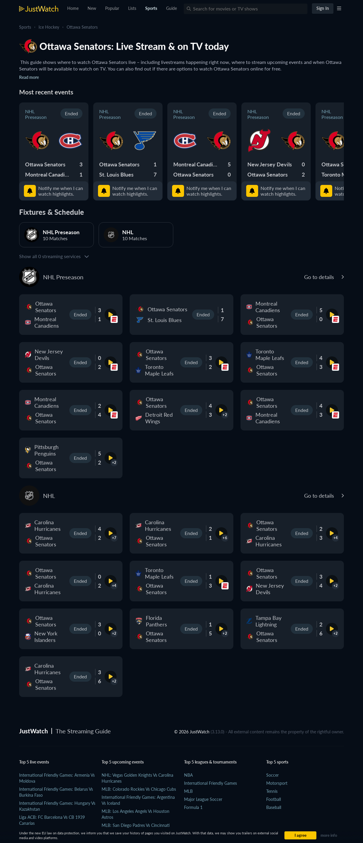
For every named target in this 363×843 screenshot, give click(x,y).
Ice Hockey (49, 27)
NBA (188, 775)
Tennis (272, 791)
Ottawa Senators (82, 27)
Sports (25, 27)
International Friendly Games (210, 783)
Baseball (273, 807)
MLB (188, 791)
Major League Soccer (203, 799)
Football (273, 799)
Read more (29, 77)
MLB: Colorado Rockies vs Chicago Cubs (139, 789)
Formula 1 (193, 807)
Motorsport (276, 783)
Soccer (272, 775)
